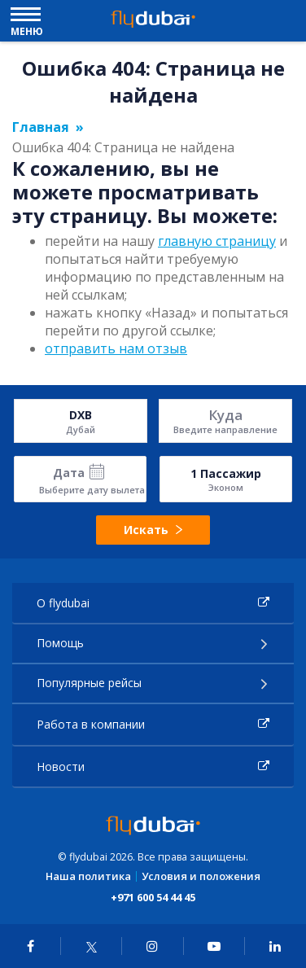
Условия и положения (201, 876)
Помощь (60, 642)
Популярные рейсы (89, 682)
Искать (152, 529)
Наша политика (88, 876)
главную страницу (217, 241)
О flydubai (63, 603)
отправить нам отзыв (116, 348)
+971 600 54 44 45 (153, 897)
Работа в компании (91, 724)
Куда (225, 415)
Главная (40, 127)
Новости (61, 766)
